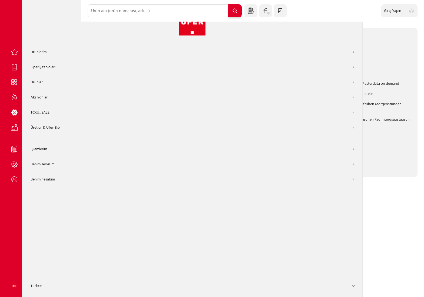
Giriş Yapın (140, 162)
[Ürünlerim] (40, 48)
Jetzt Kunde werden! (280, 149)
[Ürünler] (40, 78)
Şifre (97, 118)
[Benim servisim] (40, 160)
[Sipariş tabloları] (40, 63)
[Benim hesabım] (40, 175)
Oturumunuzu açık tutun (117, 145)
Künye (220, 288)
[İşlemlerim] (40, 145)
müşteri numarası (107, 70)
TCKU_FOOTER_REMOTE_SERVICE (309, 288)
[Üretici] (40, 124)
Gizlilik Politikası (244, 288)
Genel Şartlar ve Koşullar (188, 288)
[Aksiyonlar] (40, 93)
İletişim (269, 288)
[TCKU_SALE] (40, 109)
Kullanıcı (100, 94)
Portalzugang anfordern (231, 149)
